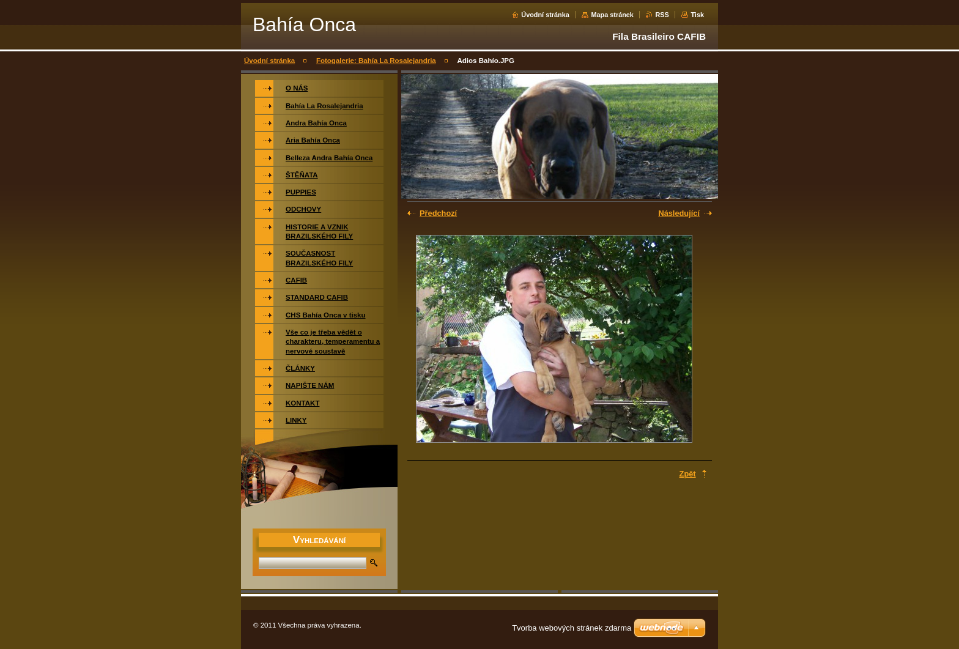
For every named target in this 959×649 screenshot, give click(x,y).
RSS (661, 14)
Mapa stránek (612, 14)
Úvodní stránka (545, 14)
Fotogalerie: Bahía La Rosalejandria (376, 60)
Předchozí (438, 213)
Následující (679, 213)
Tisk (697, 14)
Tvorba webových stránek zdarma (571, 627)
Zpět (687, 473)
